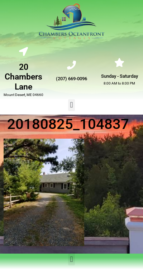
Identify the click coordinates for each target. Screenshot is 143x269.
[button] (71, 105)
